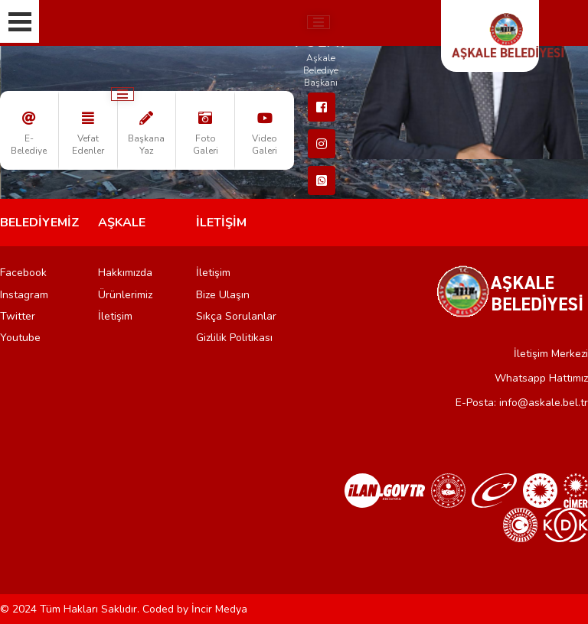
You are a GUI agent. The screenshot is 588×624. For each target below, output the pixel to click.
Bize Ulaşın (223, 295)
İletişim (115, 316)
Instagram (24, 295)
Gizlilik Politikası (234, 337)
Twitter (17, 316)
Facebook (23, 272)
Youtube (20, 337)
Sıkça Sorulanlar (236, 316)
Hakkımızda (125, 272)
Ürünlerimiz (125, 295)
